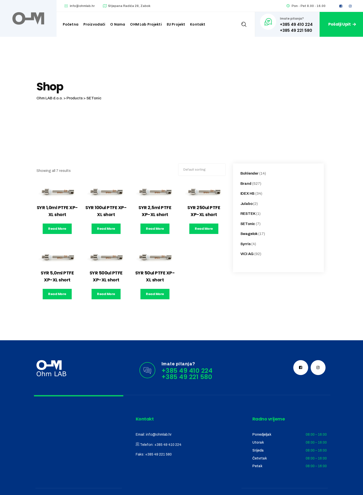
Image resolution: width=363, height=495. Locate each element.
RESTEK (248, 214)
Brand (245, 184)
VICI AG (247, 254)
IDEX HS (247, 193)
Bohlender (249, 173)
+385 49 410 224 (167, 445)
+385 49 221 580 (158, 454)
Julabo (246, 204)
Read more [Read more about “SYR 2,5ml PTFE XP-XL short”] (155, 228)
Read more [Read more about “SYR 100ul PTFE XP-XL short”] (106, 228)
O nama (117, 24)
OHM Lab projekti (146, 24)
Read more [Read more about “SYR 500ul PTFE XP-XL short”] (106, 294)
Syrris (245, 244)
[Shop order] (202, 169)
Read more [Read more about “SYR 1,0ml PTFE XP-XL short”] (57, 228)
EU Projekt (176, 24)
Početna (70, 24)
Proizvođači (94, 24)
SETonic (247, 224)
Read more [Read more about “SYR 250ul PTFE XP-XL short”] (204, 228)
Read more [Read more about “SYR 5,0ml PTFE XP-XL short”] (57, 294)
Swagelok (249, 234)
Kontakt (197, 24)
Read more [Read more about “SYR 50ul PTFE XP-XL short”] (155, 294)
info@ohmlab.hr (82, 6)
